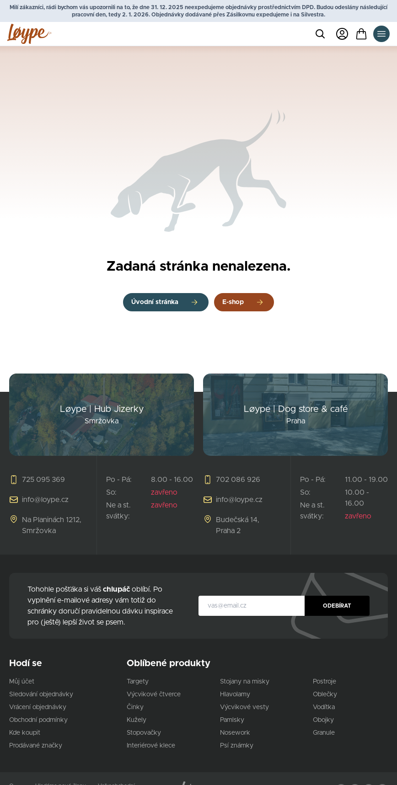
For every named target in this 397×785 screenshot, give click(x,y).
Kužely (136, 720)
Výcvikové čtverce (154, 694)
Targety (138, 681)
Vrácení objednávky (37, 707)
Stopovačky (144, 733)
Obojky (323, 720)
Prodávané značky (35, 745)
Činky (135, 707)
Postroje (324, 681)
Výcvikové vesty (244, 707)
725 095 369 (43, 479)
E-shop (233, 302)
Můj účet (21, 681)
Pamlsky (232, 720)
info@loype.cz (45, 499)
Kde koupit (24, 733)
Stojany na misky (244, 681)
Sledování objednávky (41, 694)
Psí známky (236, 745)
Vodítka (324, 707)
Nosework (235, 733)
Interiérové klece (151, 745)
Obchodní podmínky (38, 720)
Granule (324, 733)
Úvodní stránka (154, 302)
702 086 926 (238, 479)
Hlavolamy (235, 694)
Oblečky (325, 694)
